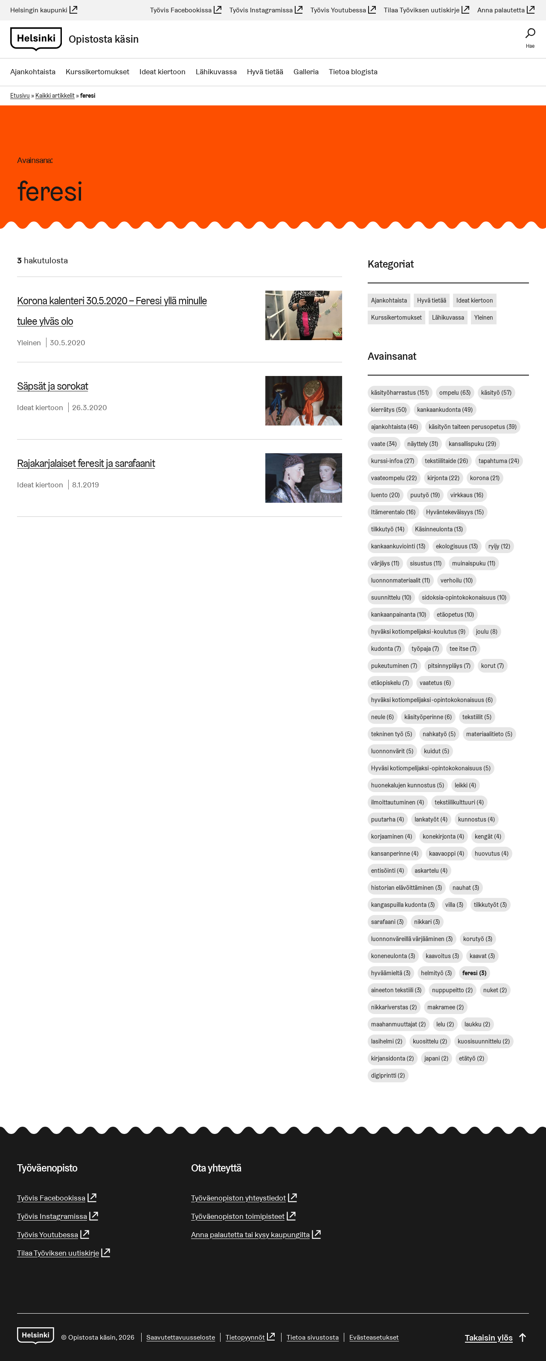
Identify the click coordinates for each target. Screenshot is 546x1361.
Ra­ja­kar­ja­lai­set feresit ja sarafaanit (85, 463)
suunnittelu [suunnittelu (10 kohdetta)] (391, 597)
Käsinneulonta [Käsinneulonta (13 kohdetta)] (439, 529)
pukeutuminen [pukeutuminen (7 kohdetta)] (394, 666)
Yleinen (29, 342)
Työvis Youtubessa (344, 10)
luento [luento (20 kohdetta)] (385, 495)
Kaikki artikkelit (55, 95)
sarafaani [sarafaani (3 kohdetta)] (387, 922)
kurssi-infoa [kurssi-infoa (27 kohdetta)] (393, 461)
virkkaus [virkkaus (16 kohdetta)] (467, 495)
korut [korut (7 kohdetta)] (492, 666)
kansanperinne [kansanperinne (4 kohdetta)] (395, 853)
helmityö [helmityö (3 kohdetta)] (436, 973)
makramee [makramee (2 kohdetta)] (445, 1007)
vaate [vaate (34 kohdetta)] (384, 444)
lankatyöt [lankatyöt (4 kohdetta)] (431, 819)
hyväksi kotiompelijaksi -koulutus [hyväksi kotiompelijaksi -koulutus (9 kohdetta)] (418, 631)
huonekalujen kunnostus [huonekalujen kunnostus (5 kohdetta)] (407, 785)
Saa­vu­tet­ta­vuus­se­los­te (181, 1337)
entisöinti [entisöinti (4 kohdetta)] (387, 870)
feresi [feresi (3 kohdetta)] (474, 973)
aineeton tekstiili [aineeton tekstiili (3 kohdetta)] (396, 990)
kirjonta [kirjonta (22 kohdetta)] (443, 478)
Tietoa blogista (353, 71)
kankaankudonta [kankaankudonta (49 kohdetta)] (445, 410)
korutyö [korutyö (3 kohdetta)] (478, 939)
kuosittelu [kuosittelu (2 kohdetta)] (430, 1041)
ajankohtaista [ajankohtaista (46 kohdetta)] (394, 427)
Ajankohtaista (32, 71)
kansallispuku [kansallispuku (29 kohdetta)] (473, 444)
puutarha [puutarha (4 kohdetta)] (387, 819)
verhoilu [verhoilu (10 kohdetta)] (457, 580)
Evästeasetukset (374, 1337)
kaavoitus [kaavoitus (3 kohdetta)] (442, 956)
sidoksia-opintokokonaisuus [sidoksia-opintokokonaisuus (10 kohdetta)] (464, 597)
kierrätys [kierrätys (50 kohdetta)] (389, 410)
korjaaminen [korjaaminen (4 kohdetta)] (391, 836)
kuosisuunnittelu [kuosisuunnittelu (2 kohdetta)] (484, 1041)
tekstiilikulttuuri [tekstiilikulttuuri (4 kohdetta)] (459, 802)
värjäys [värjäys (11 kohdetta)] (385, 563)
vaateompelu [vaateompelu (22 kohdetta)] (394, 478)
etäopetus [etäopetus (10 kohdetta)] (455, 614)
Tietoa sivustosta (313, 1337)
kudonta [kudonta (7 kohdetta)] (386, 649)
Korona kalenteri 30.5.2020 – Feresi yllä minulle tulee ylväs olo (111, 311)
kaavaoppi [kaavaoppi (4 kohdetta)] (447, 853)
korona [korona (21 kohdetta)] (485, 478)
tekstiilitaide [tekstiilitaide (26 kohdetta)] (446, 461)
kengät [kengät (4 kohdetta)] (488, 836)
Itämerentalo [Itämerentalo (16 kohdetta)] (393, 512)
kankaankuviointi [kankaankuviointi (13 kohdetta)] (398, 546)
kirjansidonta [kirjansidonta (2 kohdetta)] (392, 1058)
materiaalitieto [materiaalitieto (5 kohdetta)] (489, 734)
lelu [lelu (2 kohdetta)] (445, 1024)
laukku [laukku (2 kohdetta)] (478, 1024)
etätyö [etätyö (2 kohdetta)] (472, 1058)
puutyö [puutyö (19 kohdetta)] (425, 495)
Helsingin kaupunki (44, 10)
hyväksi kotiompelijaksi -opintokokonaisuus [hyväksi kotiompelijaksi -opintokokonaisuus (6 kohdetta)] (432, 700)
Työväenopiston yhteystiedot (244, 1198)
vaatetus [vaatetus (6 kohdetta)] (435, 683)
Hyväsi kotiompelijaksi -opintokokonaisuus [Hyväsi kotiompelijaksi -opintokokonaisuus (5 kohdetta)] (431, 768)
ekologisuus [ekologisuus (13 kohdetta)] (457, 546)
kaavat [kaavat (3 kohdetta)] (482, 956)
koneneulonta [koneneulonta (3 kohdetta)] (393, 956)
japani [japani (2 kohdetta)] (436, 1058)
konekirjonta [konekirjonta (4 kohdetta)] (444, 836)
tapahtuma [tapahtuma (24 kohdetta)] (499, 461)
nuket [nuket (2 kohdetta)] (495, 990)
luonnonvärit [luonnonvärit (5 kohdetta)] (392, 751)
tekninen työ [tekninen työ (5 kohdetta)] (391, 734)
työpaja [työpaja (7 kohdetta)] (425, 649)
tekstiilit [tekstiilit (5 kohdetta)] (477, 717)
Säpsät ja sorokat (52, 386)
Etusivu (20, 95)
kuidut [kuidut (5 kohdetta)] (437, 751)
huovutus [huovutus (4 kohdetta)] (492, 853)
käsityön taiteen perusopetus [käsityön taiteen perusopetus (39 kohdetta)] (473, 427)
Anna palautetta (506, 10)
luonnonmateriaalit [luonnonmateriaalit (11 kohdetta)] (400, 580)
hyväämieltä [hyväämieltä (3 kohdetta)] (391, 973)
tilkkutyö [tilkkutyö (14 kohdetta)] (388, 529)
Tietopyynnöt (251, 1337)
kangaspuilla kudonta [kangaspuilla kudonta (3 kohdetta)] (403, 905)
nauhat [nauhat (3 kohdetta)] (466, 888)
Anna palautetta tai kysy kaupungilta (256, 1234)
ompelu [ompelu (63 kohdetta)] (455, 392)
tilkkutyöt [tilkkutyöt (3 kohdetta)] (490, 905)
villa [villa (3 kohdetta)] (454, 905)
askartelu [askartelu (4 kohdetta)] (431, 870)
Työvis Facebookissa (186, 10)
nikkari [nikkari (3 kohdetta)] (427, 922)
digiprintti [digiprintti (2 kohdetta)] (388, 1075)
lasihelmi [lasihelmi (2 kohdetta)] (387, 1041)
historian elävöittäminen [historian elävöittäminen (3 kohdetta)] (406, 888)
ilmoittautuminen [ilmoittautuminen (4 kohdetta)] (397, 802)
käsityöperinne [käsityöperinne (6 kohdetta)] (428, 717)
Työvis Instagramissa (266, 10)
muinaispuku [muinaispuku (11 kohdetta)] (474, 563)
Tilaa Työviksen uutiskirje (427, 10)
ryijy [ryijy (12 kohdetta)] (499, 546)
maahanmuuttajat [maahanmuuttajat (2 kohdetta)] (398, 1024)
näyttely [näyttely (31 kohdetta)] (423, 444)
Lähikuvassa (216, 71)
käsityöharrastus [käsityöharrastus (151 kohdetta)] (400, 392)
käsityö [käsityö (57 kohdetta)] (496, 392)
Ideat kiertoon (162, 71)
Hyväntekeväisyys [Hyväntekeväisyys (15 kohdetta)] (455, 512)
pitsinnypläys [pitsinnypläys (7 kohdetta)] (449, 666)
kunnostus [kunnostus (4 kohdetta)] (476, 819)
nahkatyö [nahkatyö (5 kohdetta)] (439, 734)
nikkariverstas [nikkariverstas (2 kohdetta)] (394, 1007)
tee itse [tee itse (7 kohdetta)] (463, 649)
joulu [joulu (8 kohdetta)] (487, 631)
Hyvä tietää (265, 71)
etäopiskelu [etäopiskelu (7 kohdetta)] (390, 683)
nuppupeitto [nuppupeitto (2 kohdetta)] (452, 990)
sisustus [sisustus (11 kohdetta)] (426, 563)
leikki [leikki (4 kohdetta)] (465, 785)
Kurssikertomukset (97, 71)
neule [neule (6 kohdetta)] (382, 717)
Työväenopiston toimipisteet (244, 1216)
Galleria (306, 71)
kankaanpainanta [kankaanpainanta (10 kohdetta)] (399, 614)
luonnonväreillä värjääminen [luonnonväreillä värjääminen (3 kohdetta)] (412, 939)
